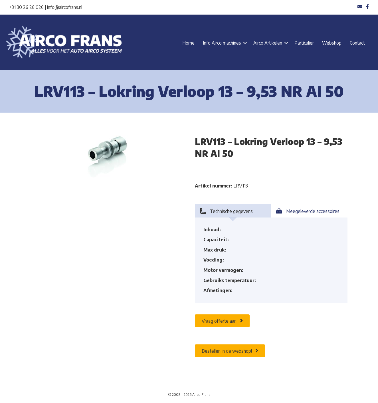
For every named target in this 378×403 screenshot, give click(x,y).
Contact (357, 43)
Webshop (331, 43)
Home (188, 43)
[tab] (233, 211)
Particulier (304, 43)
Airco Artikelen (267, 43)
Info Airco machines (222, 43)
